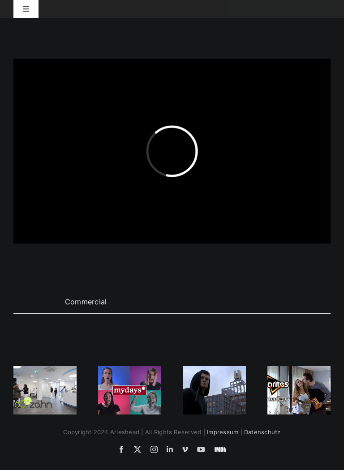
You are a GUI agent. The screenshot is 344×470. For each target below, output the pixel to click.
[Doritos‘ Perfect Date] (299, 370)
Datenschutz (262, 432)
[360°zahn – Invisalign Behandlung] (45, 370)
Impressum (222, 432)
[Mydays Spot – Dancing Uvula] (129, 370)
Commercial (86, 301)
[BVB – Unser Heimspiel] (214, 370)
